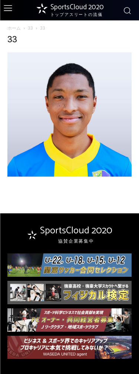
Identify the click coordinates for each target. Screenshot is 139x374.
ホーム (14, 28)
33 (30, 28)
